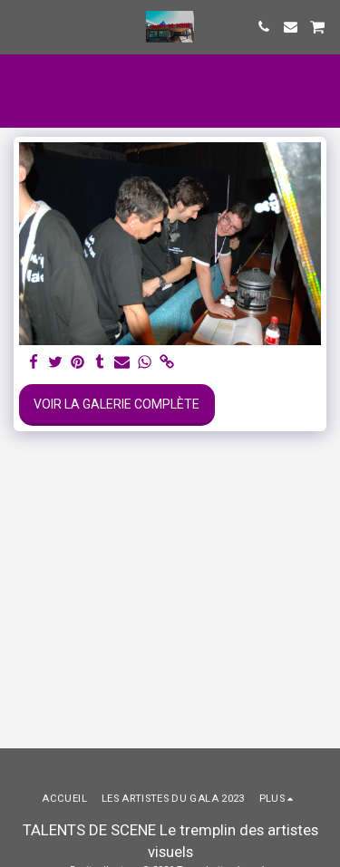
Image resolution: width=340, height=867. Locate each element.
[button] (20, 26)
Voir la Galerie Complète (116, 404)
